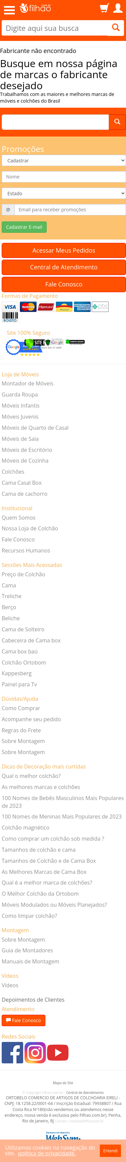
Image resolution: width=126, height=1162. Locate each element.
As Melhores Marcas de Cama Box (44, 872)
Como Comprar (21, 708)
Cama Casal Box (22, 482)
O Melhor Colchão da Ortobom (40, 893)
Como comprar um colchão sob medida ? (53, 838)
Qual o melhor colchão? (31, 776)
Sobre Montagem (23, 741)
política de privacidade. (47, 1153)
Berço (9, 607)
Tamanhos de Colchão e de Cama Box (49, 860)
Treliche (12, 596)
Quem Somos (19, 517)
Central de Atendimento (64, 267)
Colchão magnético (25, 827)
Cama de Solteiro (23, 629)
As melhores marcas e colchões (41, 787)
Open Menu (9, 10)
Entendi (110, 1151)
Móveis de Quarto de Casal (35, 427)
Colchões (13, 471)
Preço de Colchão (23, 574)
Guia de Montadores (27, 950)
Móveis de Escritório (27, 450)
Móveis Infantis (21, 405)
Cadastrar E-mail (24, 227)
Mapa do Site (63, 1082)
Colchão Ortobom (24, 662)
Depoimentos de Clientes (33, 999)
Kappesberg (17, 673)
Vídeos (10, 985)
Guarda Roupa (20, 394)
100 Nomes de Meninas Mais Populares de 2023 (62, 816)
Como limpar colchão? (29, 915)
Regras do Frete (21, 730)
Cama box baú (20, 651)
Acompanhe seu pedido (31, 719)
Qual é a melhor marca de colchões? (47, 882)
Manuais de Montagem (30, 961)
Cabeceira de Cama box (31, 640)
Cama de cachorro (24, 493)
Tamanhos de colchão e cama (39, 849)
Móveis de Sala (20, 438)
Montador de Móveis (27, 383)
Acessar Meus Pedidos (64, 250)
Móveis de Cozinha (25, 460)
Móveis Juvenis (20, 416)
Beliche (11, 618)
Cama (9, 585)
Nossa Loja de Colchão (30, 528)
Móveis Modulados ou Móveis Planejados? (54, 904)
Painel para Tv (19, 684)
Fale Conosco (64, 284)
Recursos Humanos (26, 550)
